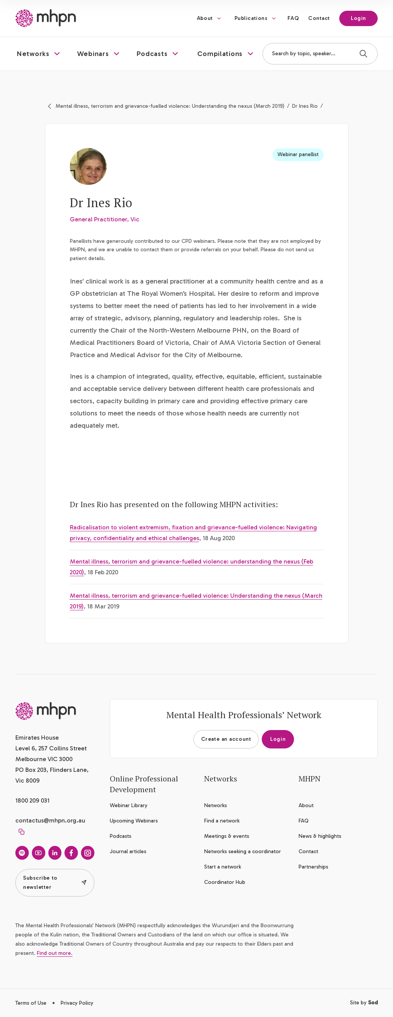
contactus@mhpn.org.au (50, 820)
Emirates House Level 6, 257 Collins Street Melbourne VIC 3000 (51, 748)
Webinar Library (128, 805)
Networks (215, 805)
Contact (319, 18)
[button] (39, 54)
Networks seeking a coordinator (242, 851)
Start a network (222, 867)
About (205, 18)
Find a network (221, 821)
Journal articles (128, 851)
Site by (364, 1002)
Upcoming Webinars (134, 821)
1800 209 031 (32, 800)
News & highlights (320, 836)
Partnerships (313, 867)
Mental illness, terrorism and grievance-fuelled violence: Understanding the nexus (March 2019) (170, 106)
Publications (251, 18)
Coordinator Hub (224, 882)
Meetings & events (226, 836)
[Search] (363, 53)
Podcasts (120, 836)
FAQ (293, 18)
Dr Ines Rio (305, 106)
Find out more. (55, 953)
